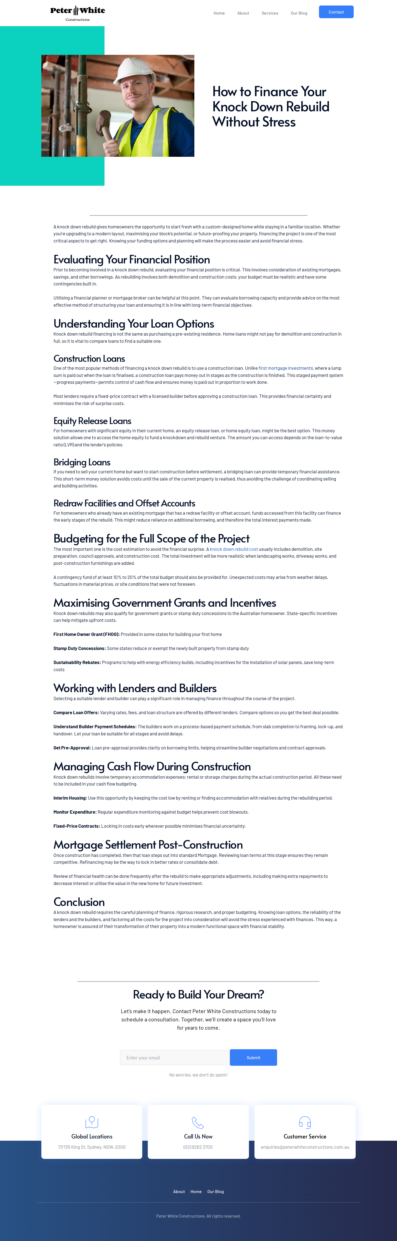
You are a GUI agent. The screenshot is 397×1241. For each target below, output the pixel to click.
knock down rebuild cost (234, 549)
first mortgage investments (286, 368)
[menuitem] (219, 13)
